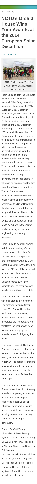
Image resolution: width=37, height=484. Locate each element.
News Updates (12, 12)
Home (4, 12)
